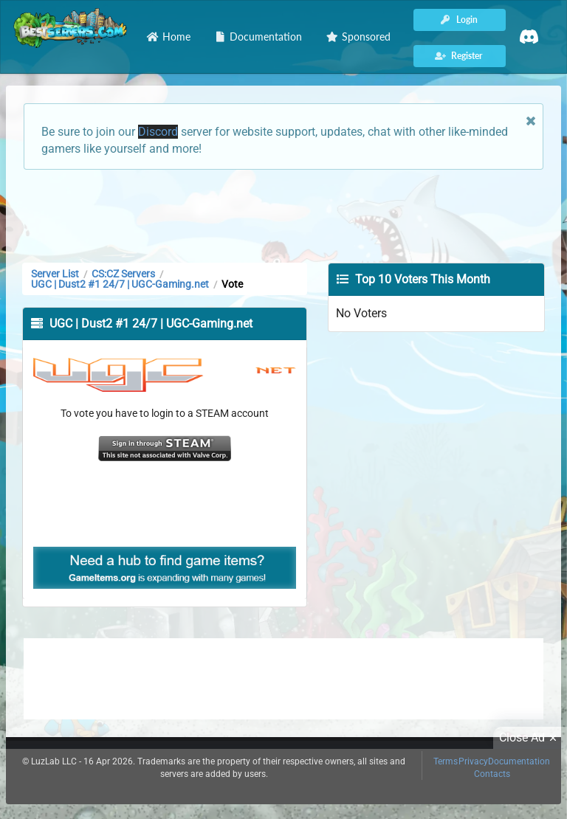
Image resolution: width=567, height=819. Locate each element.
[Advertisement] (283, 215)
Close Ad (530, 738)
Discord (158, 132)
